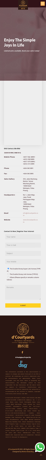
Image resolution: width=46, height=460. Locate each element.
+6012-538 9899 (28, 159)
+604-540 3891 (28, 168)
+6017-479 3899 (28, 161)
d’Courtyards (13, 449)
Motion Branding (27, 451)
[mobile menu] (43, 4)
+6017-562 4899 (28, 157)
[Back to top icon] (41, 455)
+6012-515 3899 (28, 164)
